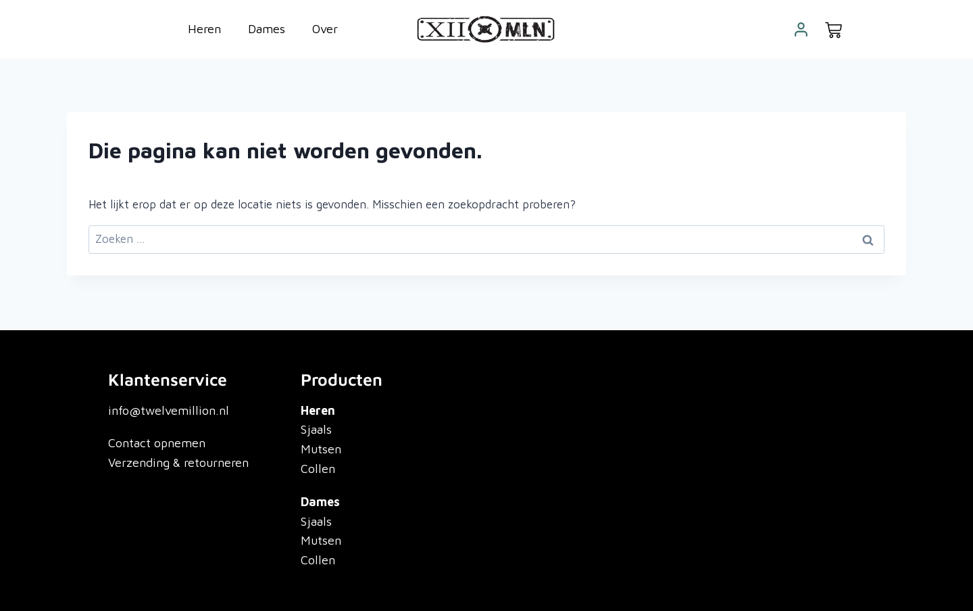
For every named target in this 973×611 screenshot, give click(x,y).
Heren (204, 29)
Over (325, 29)
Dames (266, 29)
